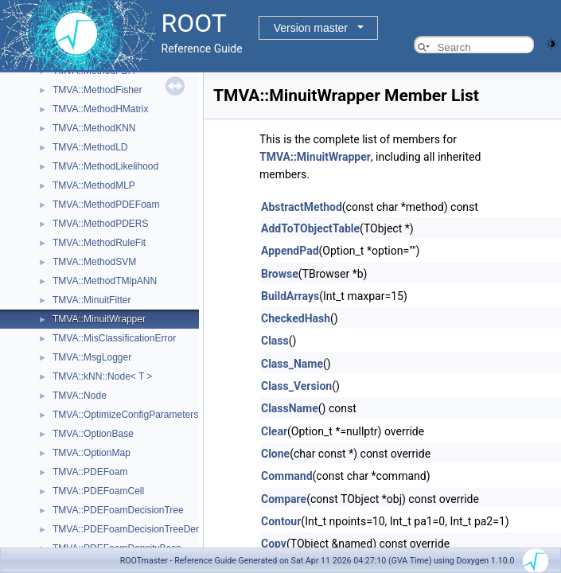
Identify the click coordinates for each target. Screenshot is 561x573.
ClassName (289, 408)
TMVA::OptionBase (93, 433)
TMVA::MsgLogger (92, 357)
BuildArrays (290, 296)
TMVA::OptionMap (92, 452)
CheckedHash (295, 318)
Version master (311, 27)
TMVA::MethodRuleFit (99, 242)
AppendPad (290, 250)
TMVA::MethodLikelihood (105, 166)
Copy (273, 543)
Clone (275, 453)
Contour (281, 521)
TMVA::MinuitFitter (92, 300)
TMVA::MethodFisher (97, 90)
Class (275, 340)
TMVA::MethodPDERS (100, 223)
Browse (279, 273)
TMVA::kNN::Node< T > (102, 376)
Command (287, 476)
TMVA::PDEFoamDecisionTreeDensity (134, 529)
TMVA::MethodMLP (94, 185)
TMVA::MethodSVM (94, 261)
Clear (274, 431)
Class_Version (296, 386)
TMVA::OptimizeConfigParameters (125, 414)
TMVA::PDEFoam (90, 471)
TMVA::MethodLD (90, 147)
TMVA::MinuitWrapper (99, 319)
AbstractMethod (301, 207)
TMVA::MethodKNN (94, 128)
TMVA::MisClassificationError (114, 338)
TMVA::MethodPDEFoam (106, 204)
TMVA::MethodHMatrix (100, 109)
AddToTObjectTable (310, 228)
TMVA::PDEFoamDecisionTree (118, 510)
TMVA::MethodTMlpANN (105, 280)
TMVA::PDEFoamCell (98, 491)
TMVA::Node (80, 395)
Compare (283, 499)
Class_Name (292, 363)
